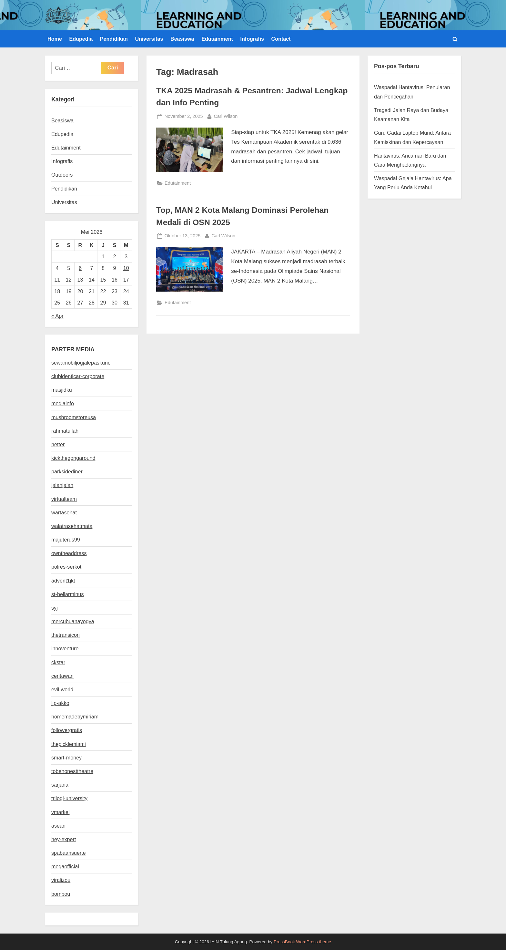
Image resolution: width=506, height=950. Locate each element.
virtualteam (64, 499)
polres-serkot (66, 567)
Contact (281, 39)
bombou (60, 894)
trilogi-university (69, 798)
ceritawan (62, 676)
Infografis (252, 39)
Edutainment (217, 39)
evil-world (62, 689)
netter (58, 444)
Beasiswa (182, 39)
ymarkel (60, 812)
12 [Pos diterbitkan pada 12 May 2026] (69, 280)
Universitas (149, 39)
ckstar (58, 662)
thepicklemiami (68, 744)
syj (54, 608)
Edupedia (81, 39)
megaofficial (65, 866)
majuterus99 (65, 539)
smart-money (66, 757)
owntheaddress (68, 553)
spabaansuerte (68, 853)
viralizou (60, 880)
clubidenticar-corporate (77, 376)
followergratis (66, 730)
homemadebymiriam (74, 716)
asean (58, 826)
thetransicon (65, 635)
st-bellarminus (67, 594)
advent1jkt (63, 580)
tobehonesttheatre (72, 771)
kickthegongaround (73, 458)
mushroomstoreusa (73, 417)
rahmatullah (64, 431)
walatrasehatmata (71, 526)
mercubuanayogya (72, 621)
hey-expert (63, 839)
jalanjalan (62, 485)
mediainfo (62, 403)
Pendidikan (114, 39)
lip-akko (60, 703)
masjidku (61, 390)
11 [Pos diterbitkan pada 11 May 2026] (57, 280)
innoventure (64, 648)
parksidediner (67, 471)
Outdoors (62, 175)
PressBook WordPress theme (302, 941)
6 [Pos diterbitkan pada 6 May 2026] (80, 268)
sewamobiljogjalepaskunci (81, 363)
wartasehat (64, 512)
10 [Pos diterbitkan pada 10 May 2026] (126, 268)
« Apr (57, 316)
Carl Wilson (226, 115)
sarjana (59, 785)
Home (54, 39)
